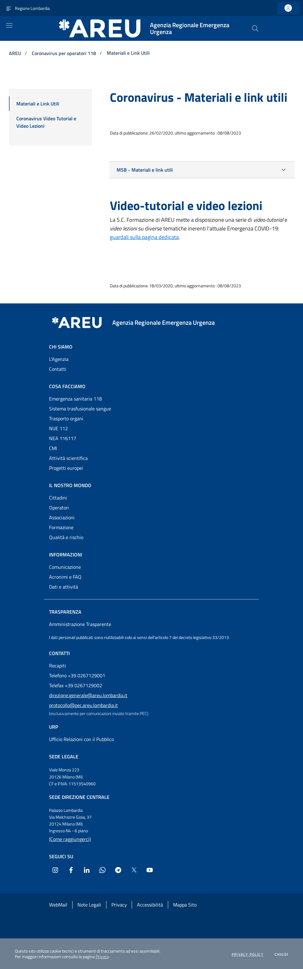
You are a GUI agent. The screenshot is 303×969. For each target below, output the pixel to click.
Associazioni (62, 517)
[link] (288, 8)
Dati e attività (63, 586)
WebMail (58, 904)
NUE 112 (58, 428)
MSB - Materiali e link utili (145, 170)
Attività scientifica (68, 458)
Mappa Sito (185, 904)
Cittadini (58, 497)
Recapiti (57, 665)
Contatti (57, 369)
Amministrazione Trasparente (80, 624)
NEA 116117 (62, 438)
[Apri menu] (9, 25)
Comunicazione (65, 567)
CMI (53, 448)
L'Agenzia (58, 359)
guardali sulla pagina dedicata (144, 237)
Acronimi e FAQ (65, 577)
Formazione (61, 527)
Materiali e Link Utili (128, 53)
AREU (15, 53)
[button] (255, 28)
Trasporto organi (66, 418)
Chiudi (281, 954)
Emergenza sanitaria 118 (75, 398)
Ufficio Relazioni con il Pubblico (81, 739)
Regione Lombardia (32, 8)
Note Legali (89, 904)
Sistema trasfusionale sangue (80, 408)
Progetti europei (66, 468)
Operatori (59, 507)
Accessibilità (150, 904)
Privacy (102, 956)
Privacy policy (248, 954)
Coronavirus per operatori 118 (64, 53)
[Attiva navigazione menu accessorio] (9, 8)
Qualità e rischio (66, 537)
